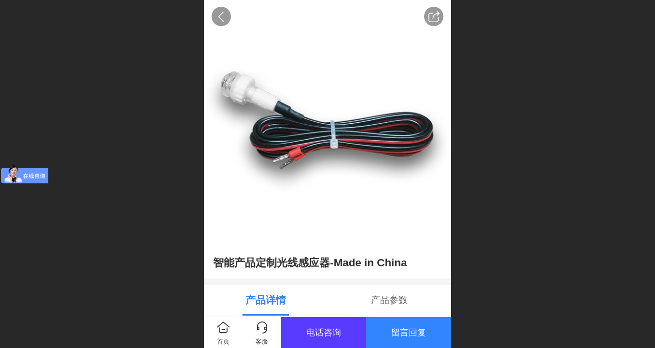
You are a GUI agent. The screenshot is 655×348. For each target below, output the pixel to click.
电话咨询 (323, 332)
